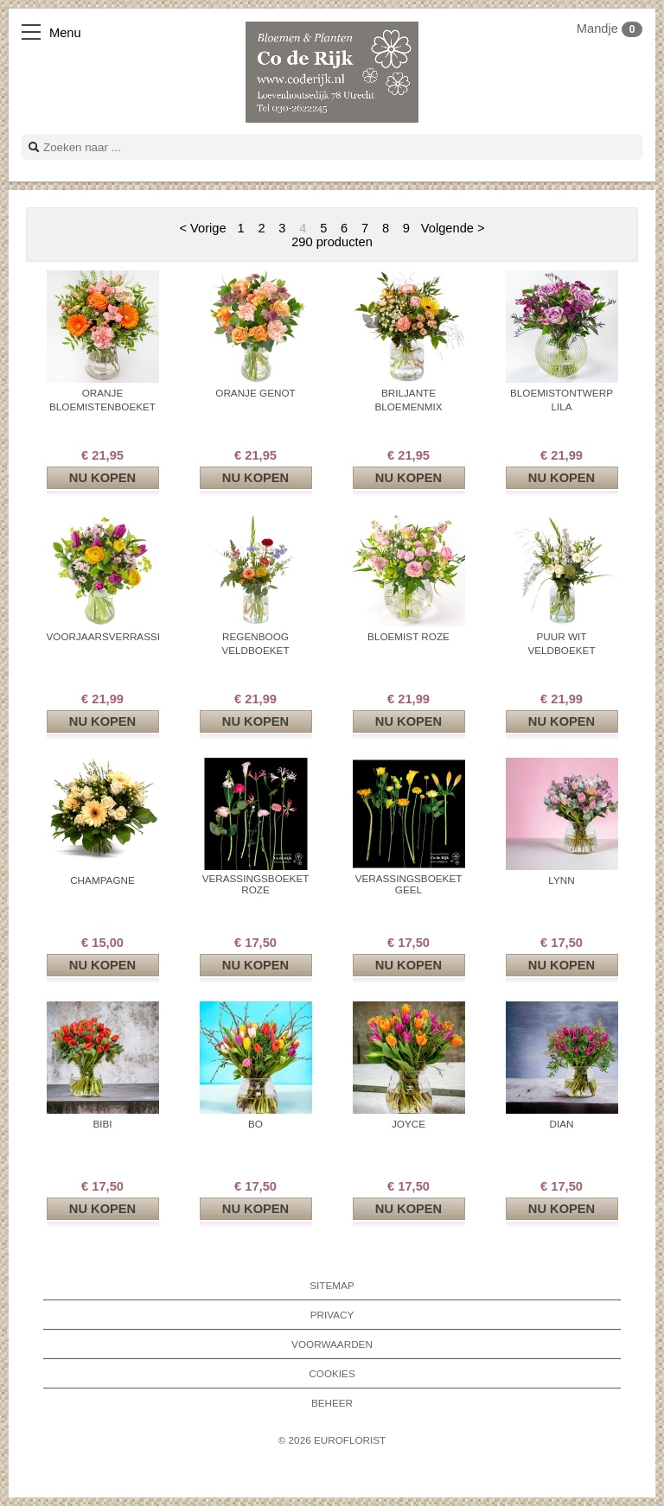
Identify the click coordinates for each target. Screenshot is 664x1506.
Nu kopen (102, 478)
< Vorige (202, 228)
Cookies (331, 1373)
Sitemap (332, 1285)
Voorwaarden (332, 1344)
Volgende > (453, 228)
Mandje (609, 28)
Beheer (332, 1402)
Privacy (332, 1314)
